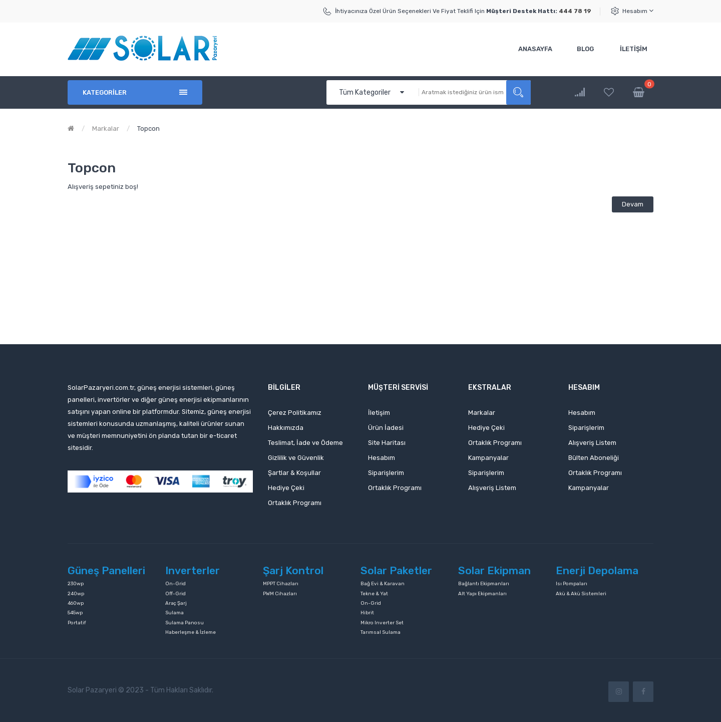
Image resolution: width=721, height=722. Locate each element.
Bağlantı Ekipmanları (483, 584)
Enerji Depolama (597, 570)
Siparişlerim (386, 472)
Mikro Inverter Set (382, 623)
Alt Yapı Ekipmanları (482, 594)
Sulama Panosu (184, 623)
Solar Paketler (396, 570)
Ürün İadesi (386, 427)
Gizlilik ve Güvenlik (296, 457)
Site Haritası (387, 442)
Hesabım (637, 11)
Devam (632, 204)
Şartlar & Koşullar (294, 472)
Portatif (77, 623)
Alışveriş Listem (492, 488)
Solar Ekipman (494, 570)
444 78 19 (575, 11)
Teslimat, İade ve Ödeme (305, 442)
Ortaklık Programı (294, 503)
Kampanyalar (488, 457)
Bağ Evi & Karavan (382, 584)
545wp (75, 613)
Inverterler (192, 570)
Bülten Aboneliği (593, 457)
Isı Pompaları (571, 584)
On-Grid (175, 584)
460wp (76, 603)
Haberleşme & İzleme (190, 632)
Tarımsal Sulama (380, 632)
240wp (76, 594)
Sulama (174, 613)
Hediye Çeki (286, 488)
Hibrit (367, 613)
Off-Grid (175, 594)
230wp (76, 584)
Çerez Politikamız (294, 412)
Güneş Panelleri (106, 570)
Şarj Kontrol (293, 570)
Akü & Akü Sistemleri (581, 594)
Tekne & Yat (374, 594)
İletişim (379, 412)
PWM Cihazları (280, 594)
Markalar (105, 128)
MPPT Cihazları (280, 584)
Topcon (148, 128)
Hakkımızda (285, 427)
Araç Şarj (176, 603)
